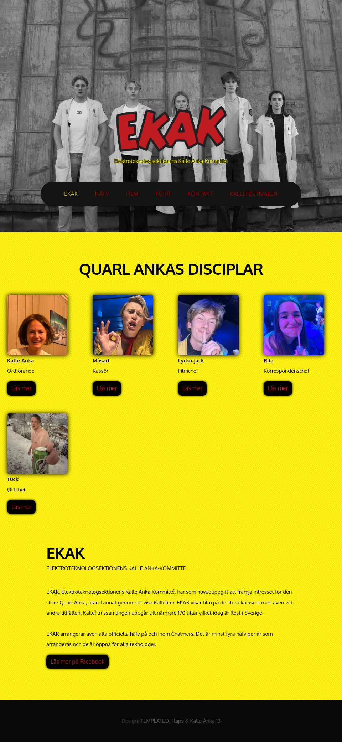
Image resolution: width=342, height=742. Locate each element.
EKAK (71, 193)
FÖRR (163, 193)
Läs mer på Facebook (77, 661)
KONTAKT (200, 193)
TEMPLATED (154, 720)
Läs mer (21, 388)
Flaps (177, 720)
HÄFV (102, 193)
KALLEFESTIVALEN (254, 193)
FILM (132, 193)
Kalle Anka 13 (205, 720)
